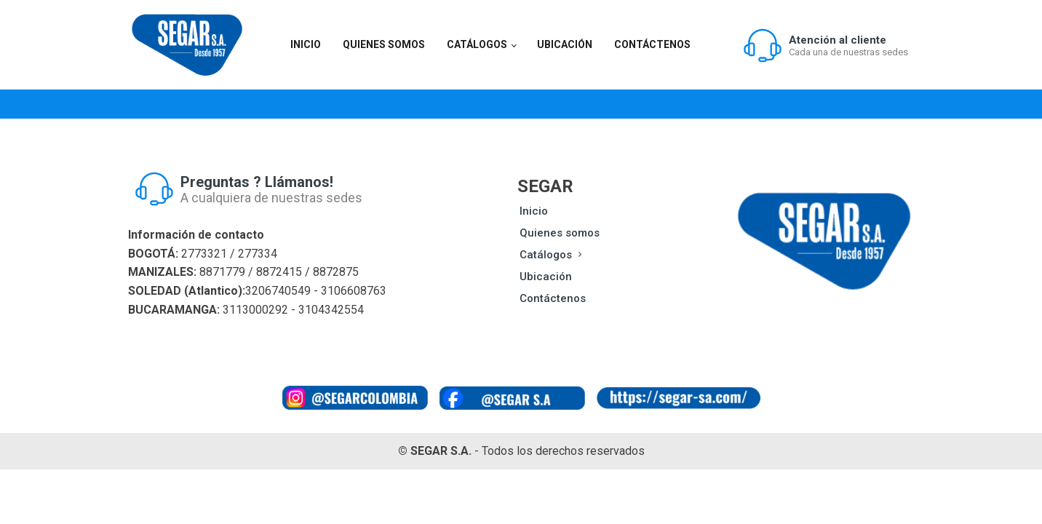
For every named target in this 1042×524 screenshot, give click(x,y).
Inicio (305, 44)
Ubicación (564, 44)
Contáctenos (652, 44)
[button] (825, 45)
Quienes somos (384, 44)
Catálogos (477, 44)
